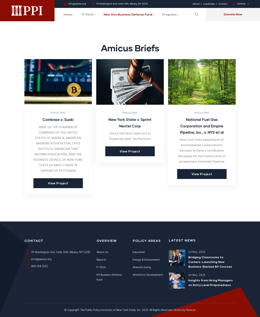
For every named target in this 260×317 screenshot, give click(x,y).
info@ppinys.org (75, 4)
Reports (101, 260)
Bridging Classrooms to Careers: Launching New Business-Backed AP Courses (210, 261)
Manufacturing (142, 267)
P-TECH (101, 267)
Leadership (209, 4)
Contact (223, 4)
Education (139, 252)
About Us (102, 252)
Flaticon (191, 310)
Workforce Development (148, 275)
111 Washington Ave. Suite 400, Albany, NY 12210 (119, 4)
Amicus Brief (58, 112)
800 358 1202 (36, 266)
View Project (58, 183)
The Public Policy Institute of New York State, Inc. (110, 310)
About (196, 4)
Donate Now (233, 14)
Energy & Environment (146, 260)
